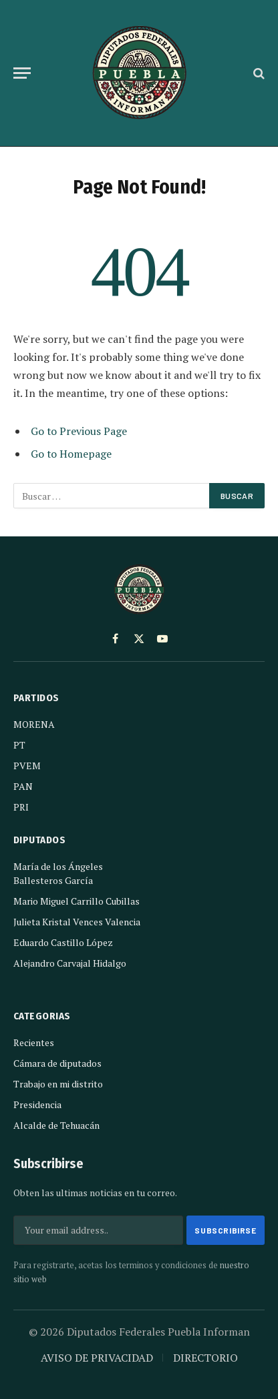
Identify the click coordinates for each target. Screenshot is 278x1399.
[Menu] (22, 73)
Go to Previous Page (79, 431)
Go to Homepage (71, 453)
